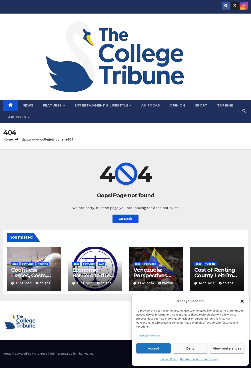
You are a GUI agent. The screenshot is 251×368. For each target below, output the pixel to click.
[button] (242, 301)
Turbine (225, 105)
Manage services (149, 335)
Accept (153, 348)
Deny (190, 348)
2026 (15, 264)
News (28, 105)
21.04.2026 (24, 283)
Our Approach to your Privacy (199, 359)
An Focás (150, 105)
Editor (43, 283)
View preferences (227, 348)
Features (53, 105)
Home (8, 139)
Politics (43, 264)
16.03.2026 (207, 283)
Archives (17, 117)
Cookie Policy (169, 359)
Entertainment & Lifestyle (101, 105)
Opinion (177, 105)
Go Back (126, 219)
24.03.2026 (146, 283)
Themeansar (85, 353)
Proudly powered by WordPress (25, 353)
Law (101, 264)
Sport (201, 105)
